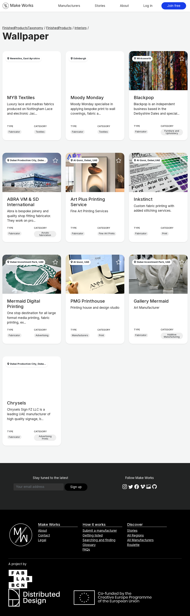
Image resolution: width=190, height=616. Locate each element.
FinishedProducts (59, 28)
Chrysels (16, 403)
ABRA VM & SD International (23, 202)
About (124, 6)
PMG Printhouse (88, 301)
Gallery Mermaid (151, 301)
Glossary (89, 545)
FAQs (86, 549)
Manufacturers (69, 6)
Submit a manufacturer (100, 530)
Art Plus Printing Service (88, 202)
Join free (173, 6)
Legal (42, 540)
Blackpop (144, 97)
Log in (148, 6)
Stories (100, 6)
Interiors (81, 28)
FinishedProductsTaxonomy (22, 28)
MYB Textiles (21, 97)
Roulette (133, 545)
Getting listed (93, 535)
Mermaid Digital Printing (23, 303)
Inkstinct (143, 199)
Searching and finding (99, 540)
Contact (44, 535)
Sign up (76, 487)
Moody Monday (87, 97)
